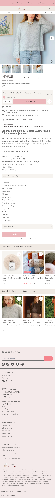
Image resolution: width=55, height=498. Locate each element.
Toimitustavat (6, 425)
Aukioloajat (5, 409)
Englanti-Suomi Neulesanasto (11, 458)
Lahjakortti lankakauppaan (10, 453)
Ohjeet (20, 12)
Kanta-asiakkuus (7, 436)
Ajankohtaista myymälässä (10, 414)
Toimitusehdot (6, 431)
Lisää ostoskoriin (30, 495)
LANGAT (7, 12)
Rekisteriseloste (6, 433)
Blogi (3, 455)
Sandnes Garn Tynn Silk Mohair (12, 164)
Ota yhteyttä (5, 378)
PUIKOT (34, 12)
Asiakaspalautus (7, 428)
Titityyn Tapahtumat (8, 411)
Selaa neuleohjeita (8, 450)
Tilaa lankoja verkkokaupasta (11, 447)
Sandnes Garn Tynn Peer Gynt (16, 162)
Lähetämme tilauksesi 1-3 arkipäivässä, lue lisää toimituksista (27, 3)
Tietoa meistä (6, 375)
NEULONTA (48, 12)
